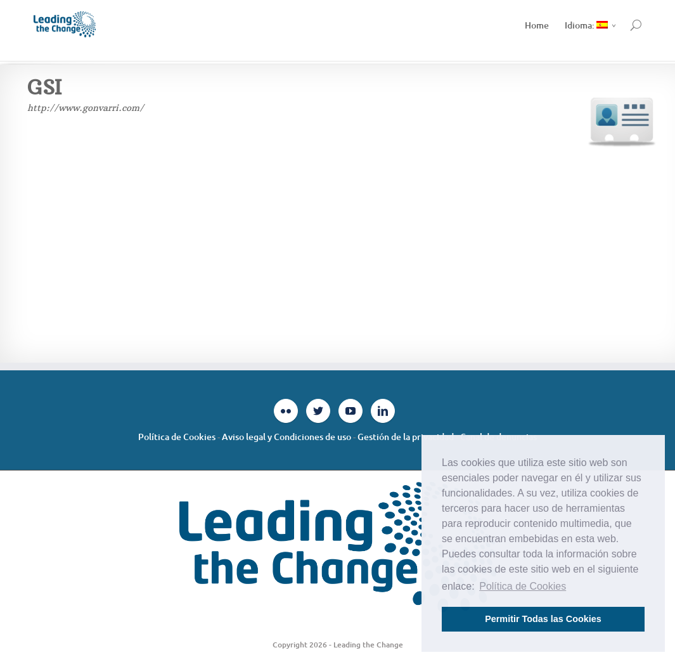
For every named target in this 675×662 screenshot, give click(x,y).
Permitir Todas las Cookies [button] (543, 619)
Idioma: (586, 25)
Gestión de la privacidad (405, 437)
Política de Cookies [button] (522, 586)
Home (537, 25)
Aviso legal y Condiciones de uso (286, 437)
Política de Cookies (176, 437)
